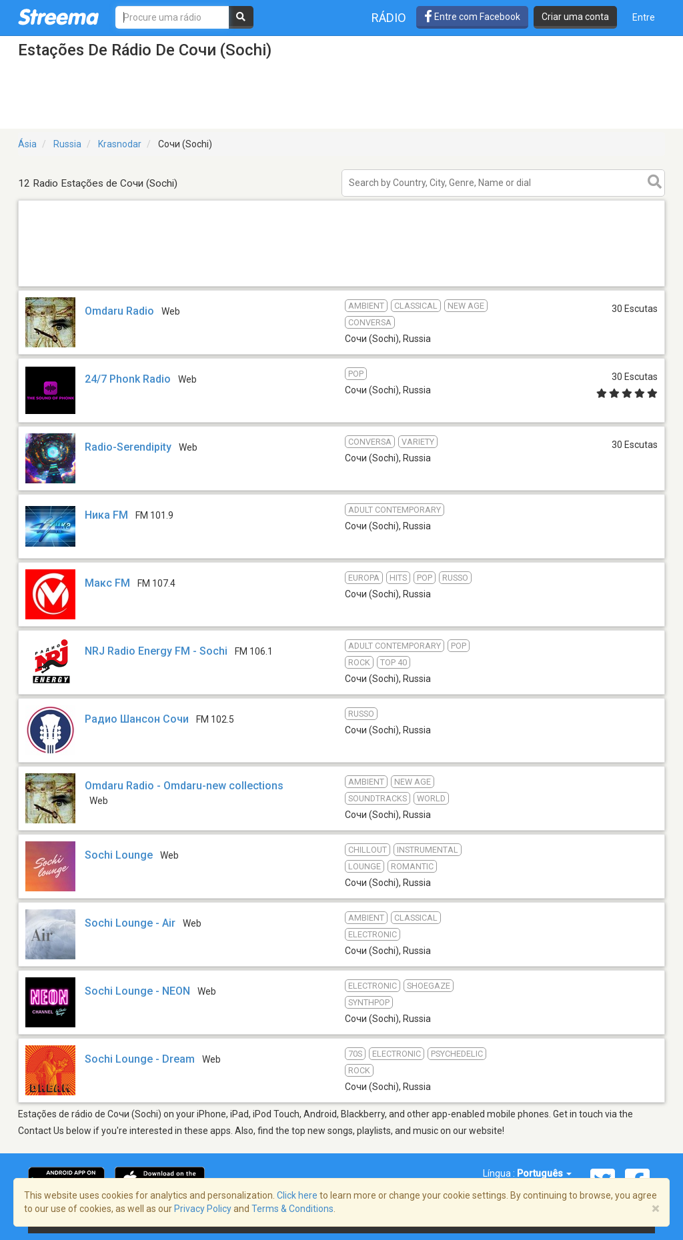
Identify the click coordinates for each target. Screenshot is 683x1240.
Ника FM (106, 515)
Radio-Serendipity (128, 447)
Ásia (27, 144)
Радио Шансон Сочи (137, 719)
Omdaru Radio (119, 311)
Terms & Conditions (292, 1208)
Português (544, 1173)
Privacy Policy (202, 1208)
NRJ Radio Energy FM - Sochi (156, 651)
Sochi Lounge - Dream (140, 1059)
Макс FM (107, 583)
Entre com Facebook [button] (472, 16)
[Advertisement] (341, 285)
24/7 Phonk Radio (128, 379)
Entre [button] (643, 17)
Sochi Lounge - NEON (137, 991)
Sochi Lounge (119, 855)
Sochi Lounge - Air (130, 923)
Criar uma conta (575, 16)
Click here (297, 1195)
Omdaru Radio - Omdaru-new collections (184, 785)
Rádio (389, 18)
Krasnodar (119, 144)
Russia (67, 144)
